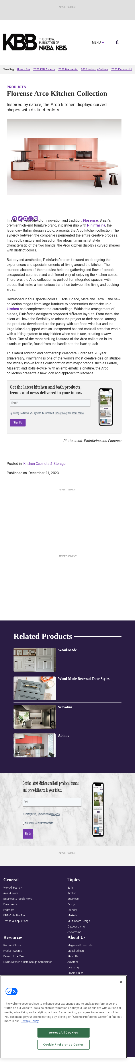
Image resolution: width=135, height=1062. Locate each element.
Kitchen (71, 893)
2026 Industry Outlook (94, 69)
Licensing (73, 967)
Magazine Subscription (80, 945)
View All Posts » (12, 887)
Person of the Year (13, 956)
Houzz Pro (23, 69)
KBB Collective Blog (14, 915)
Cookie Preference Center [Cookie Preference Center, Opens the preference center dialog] (63, 1044)
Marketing (73, 915)
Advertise (72, 962)
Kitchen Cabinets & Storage (44, 464)
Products (16, 87)
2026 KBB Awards (44, 69)
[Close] (121, 982)
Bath (70, 887)
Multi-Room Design (78, 921)
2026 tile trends (68, 69)
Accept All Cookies (63, 1032)
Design (71, 904)
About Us (72, 956)
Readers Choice (12, 945)
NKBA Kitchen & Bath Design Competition (27, 962)
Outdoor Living (76, 926)
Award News (10, 893)
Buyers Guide (75, 973)
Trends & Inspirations (16, 921)
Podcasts (8, 910)
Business (73, 898)
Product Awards (12, 951)
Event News (10, 904)
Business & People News (17, 898)
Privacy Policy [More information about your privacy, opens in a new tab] (30, 1021)
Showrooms (74, 932)
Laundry (72, 910)
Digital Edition (75, 951)
